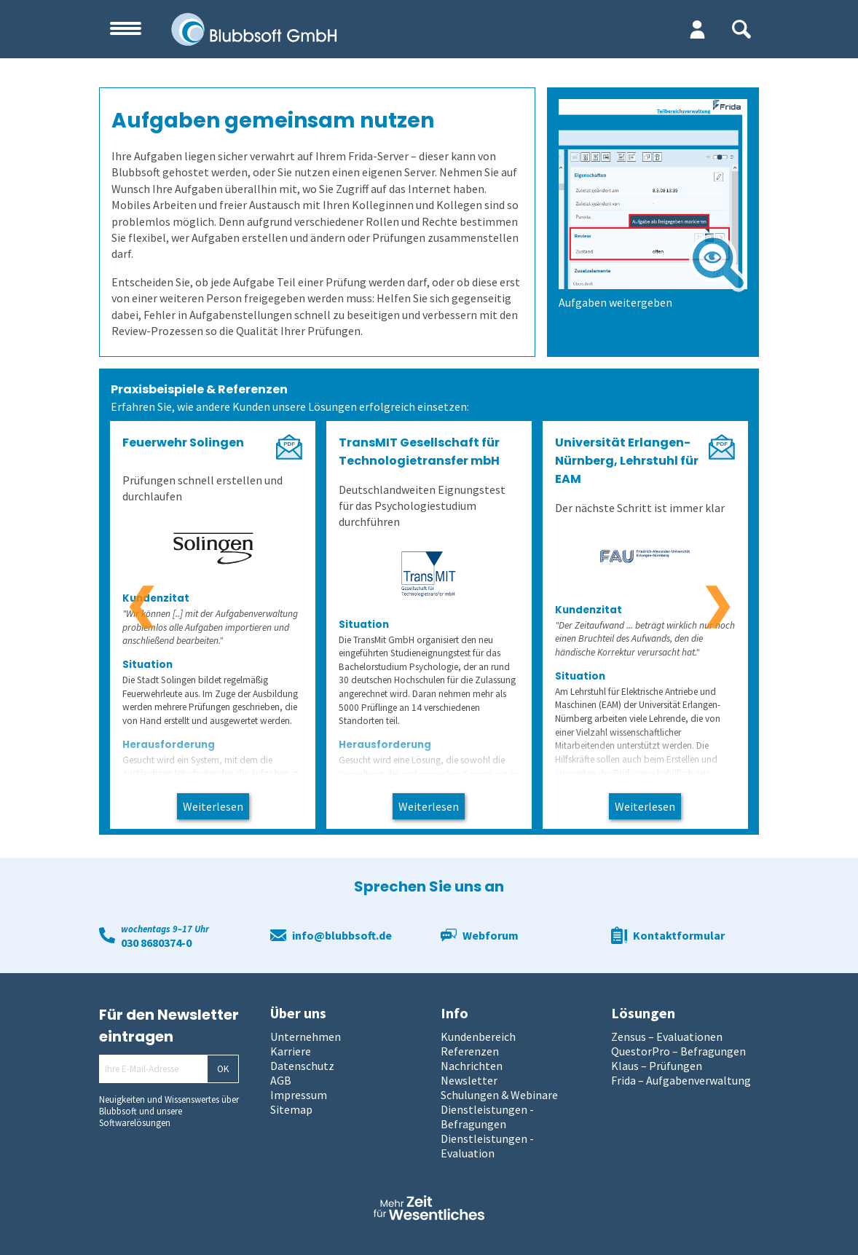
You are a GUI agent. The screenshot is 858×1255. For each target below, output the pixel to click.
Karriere (290, 1051)
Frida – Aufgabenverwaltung (681, 1080)
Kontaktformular (679, 935)
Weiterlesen (213, 806)
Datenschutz (302, 1065)
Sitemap (291, 1109)
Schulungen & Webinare (499, 1094)
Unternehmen (305, 1036)
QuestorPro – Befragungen (678, 1051)
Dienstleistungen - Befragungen (487, 1116)
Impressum (298, 1094)
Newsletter (469, 1080)
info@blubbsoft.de (342, 935)
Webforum (491, 935)
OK (223, 1069)
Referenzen (470, 1051)
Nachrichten (472, 1065)
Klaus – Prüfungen (656, 1065)
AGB (280, 1080)
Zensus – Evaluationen (667, 1036)
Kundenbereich (478, 1036)
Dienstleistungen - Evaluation (487, 1145)
